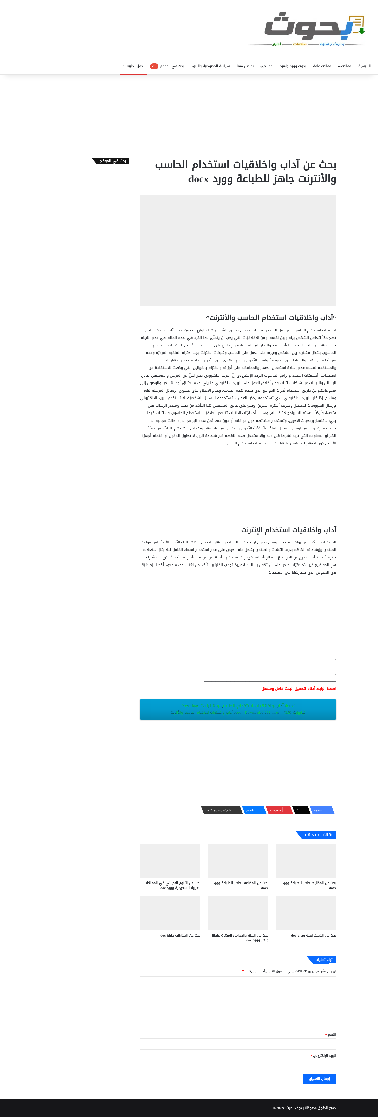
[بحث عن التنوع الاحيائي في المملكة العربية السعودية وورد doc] (170, 861)
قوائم (267, 66)
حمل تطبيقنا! (133, 66)
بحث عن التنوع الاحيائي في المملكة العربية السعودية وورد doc (173, 885)
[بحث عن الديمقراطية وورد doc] (306, 913)
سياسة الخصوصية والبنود (210, 66)
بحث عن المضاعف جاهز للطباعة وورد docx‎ (240, 885)
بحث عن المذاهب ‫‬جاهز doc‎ (180, 935)
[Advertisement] (189, 115)
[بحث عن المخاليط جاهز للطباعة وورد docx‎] (306, 861)
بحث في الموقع (167, 66)
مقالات (346, 66)
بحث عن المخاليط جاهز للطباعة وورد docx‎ (309, 885)
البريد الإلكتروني (323, 1056)
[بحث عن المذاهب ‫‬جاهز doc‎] (170, 913)
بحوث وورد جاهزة (293, 66)
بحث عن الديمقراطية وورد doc (313, 935)
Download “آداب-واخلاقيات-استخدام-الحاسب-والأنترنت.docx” (238, 709)
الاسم (330, 1034)
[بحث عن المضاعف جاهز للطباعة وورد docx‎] (238, 861)
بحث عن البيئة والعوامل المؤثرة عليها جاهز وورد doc (240, 938)
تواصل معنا (245, 66)
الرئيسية (364, 66)
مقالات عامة (322, 66)
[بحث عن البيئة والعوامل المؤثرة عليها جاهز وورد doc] (238, 913)
